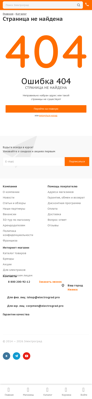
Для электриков (14, 270)
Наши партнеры (14, 208)
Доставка (54, 214)
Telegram (16, 356)
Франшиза (10, 240)
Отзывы (53, 225)
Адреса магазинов (61, 192)
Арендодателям (14, 225)
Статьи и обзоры (14, 203)
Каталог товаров (14, 253)
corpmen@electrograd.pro (35, 306)
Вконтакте (6, 356)
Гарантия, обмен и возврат (66, 197)
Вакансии (9, 214)
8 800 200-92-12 (19, 281)
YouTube (26, 356)
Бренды (8, 258)
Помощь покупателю (63, 186)
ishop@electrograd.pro (33, 297)
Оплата (53, 208)
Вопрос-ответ (57, 219)
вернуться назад (48, 115)
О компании (11, 192)
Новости (8, 197)
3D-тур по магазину (16, 219)
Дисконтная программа (64, 203)
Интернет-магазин (16, 247)
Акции (7, 264)
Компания (10, 186)
